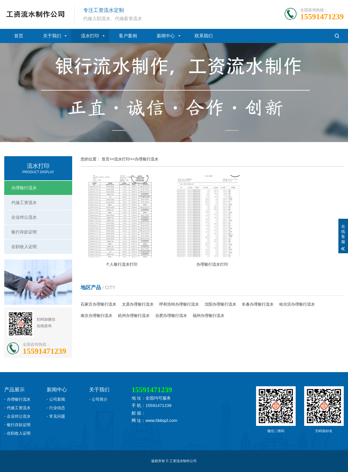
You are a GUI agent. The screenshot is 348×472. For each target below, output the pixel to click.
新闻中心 (166, 35)
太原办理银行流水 (138, 304)
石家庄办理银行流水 (98, 304)
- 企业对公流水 (17, 416)
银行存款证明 (24, 231)
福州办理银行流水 (208, 315)
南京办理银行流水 (96, 315)
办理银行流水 (24, 187)
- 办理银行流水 (17, 399)
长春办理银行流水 (258, 304)
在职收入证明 (24, 246)
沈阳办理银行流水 (220, 304)
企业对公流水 (24, 217)
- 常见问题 (56, 416)
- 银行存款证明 (17, 424)
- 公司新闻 (56, 399)
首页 (18, 35)
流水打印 (90, 35)
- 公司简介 (98, 399)
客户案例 (128, 35)
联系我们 (204, 35)
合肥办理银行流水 (171, 315)
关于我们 (52, 35)
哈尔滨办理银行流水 (297, 304)
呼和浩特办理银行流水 (179, 304)
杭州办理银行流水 (134, 315)
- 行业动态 (56, 408)
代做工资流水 (24, 202)
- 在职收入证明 (17, 433)
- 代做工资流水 (17, 408)
